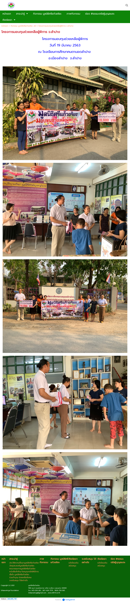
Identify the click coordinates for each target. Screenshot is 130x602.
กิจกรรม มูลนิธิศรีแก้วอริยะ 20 (23, 25)
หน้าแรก (4, 25)
